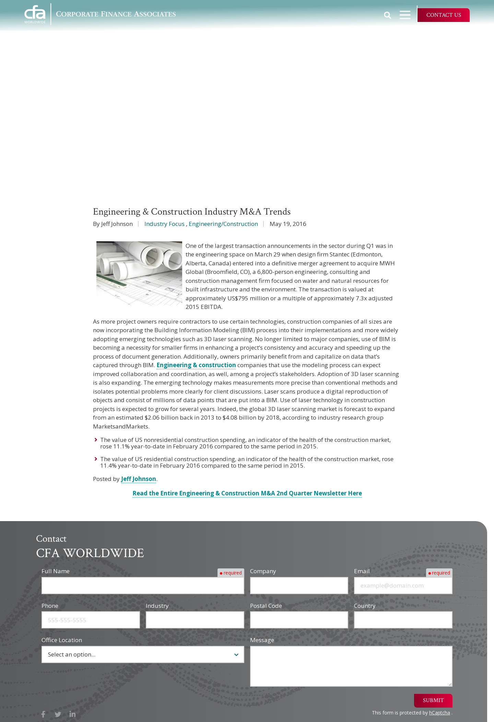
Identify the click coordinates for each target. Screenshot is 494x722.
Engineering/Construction (223, 224)
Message (262, 640)
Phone (50, 606)
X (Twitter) (58, 714)
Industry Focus (164, 224)
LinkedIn (72, 714)
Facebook (43, 714)
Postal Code (266, 606)
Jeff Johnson (138, 479)
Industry (157, 606)
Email (362, 571)
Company (263, 571)
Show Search (387, 15)
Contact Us (443, 15)
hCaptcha (439, 712)
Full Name (56, 571)
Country (365, 606)
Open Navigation (408, 15)
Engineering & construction (196, 365)
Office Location (62, 640)
